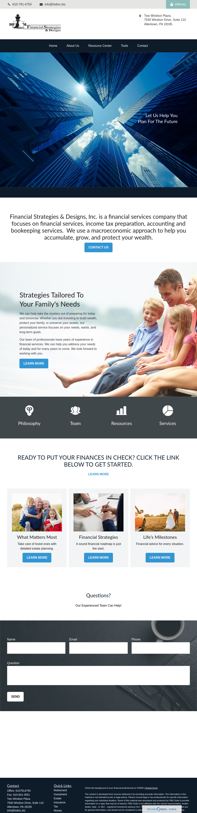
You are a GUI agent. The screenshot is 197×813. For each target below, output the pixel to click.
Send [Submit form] (15, 696)
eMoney (178, 4)
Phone (136, 639)
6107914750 (23, 790)
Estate (58, 798)
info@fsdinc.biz (52, 4)
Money (58, 810)
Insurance (60, 802)
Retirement (60, 790)
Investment (60, 794)
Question (13, 663)
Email (73, 639)
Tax (56, 806)
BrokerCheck (151, 788)
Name (11, 639)
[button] (53, 45)
